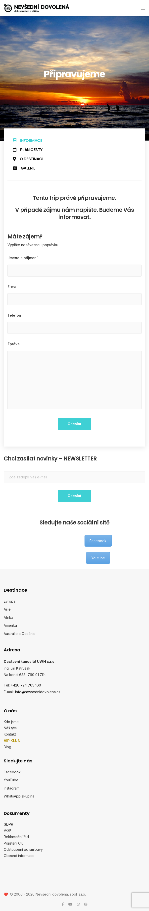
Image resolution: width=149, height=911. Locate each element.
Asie (7, 609)
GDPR (8, 824)
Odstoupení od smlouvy (23, 849)
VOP (7, 830)
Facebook (12, 772)
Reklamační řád (16, 837)
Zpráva (13, 344)
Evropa (9, 601)
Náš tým (10, 728)
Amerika (10, 625)
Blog (7, 746)
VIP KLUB (12, 740)
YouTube (11, 780)
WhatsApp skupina (19, 796)
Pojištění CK (13, 843)
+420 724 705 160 (26, 685)
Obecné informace (19, 855)
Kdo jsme (11, 722)
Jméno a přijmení (22, 258)
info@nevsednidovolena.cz (37, 691)
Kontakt (10, 734)
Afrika (8, 617)
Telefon (14, 315)
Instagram (11, 788)
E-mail (12, 286)
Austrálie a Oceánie (20, 633)
